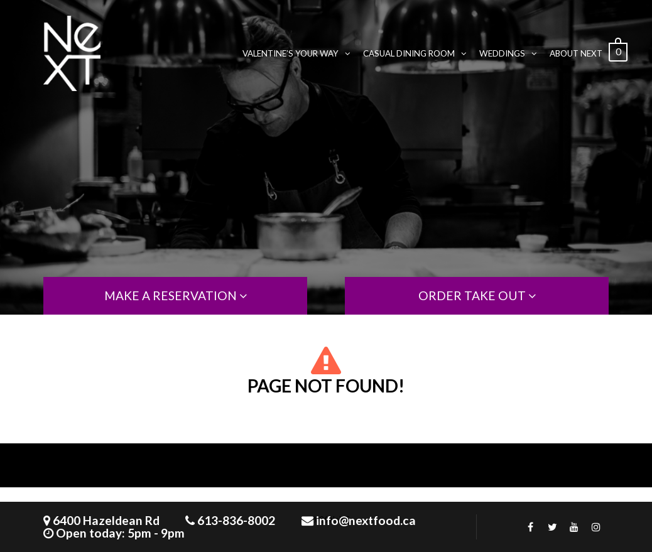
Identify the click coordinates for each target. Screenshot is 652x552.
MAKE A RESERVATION (175, 295)
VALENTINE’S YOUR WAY (296, 53)
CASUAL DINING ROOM (415, 53)
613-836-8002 (236, 520)
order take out (477, 295)
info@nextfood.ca (366, 520)
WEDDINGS (508, 53)
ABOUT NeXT (576, 53)
